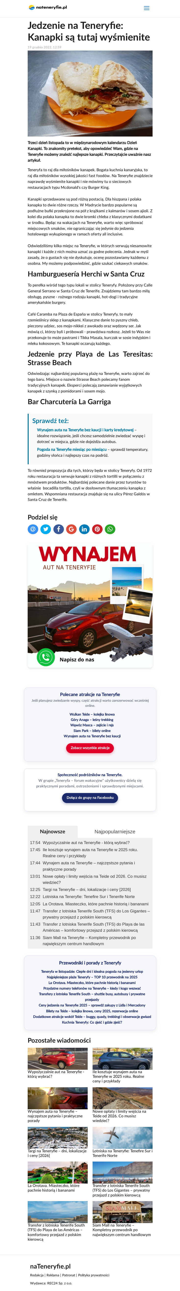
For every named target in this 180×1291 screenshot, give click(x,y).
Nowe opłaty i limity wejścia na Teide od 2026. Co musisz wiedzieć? (95, 879)
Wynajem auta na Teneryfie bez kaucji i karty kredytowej (85, 430)
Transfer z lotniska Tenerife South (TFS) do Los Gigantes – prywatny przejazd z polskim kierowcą (96, 914)
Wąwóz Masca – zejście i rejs (92, 725)
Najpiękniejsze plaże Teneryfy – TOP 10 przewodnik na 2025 (92, 977)
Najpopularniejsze (115, 831)
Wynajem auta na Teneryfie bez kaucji (92, 736)
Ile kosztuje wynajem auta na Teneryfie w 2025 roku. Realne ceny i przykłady (90, 852)
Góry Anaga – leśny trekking (92, 720)
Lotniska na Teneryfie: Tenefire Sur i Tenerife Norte (89, 896)
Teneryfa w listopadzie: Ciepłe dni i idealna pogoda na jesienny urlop (92, 972)
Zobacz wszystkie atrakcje (90, 748)
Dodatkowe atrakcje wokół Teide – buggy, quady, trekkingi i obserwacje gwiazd (92, 1017)
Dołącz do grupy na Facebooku (90, 798)
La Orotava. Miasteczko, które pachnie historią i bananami (96, 904)
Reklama (53, 1275)
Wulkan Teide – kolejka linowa (92, 714)
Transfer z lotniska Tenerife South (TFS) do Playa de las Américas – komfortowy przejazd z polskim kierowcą (94, 927)
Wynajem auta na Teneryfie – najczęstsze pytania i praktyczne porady (89, 866)
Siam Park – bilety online (91, 731)
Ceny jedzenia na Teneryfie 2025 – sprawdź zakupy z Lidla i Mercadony (92, 1005)
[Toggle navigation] (147, 8)
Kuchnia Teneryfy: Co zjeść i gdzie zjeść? (92, 1022)
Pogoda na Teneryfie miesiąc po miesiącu (72, 450)
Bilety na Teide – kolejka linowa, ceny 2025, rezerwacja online (92, 1011)
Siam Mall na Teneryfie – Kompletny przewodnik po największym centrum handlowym (89, 940)
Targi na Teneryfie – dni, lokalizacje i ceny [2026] (87, 889)
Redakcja (37, 1275)
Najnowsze (52, 831)
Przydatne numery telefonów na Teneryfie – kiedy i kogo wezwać (92, 988)
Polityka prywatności (93, 1275)
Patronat (68, 1275)
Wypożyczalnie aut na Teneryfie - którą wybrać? (86, 842)
